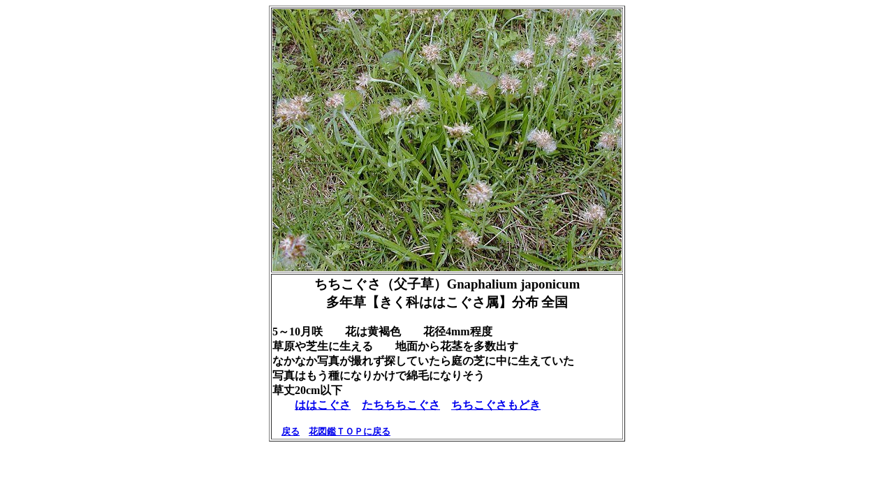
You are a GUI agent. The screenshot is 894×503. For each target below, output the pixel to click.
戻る (290, 431)
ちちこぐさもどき (496, 405)
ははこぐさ (323, 405)
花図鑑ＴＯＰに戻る (349, 431)
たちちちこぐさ (401, 405)
